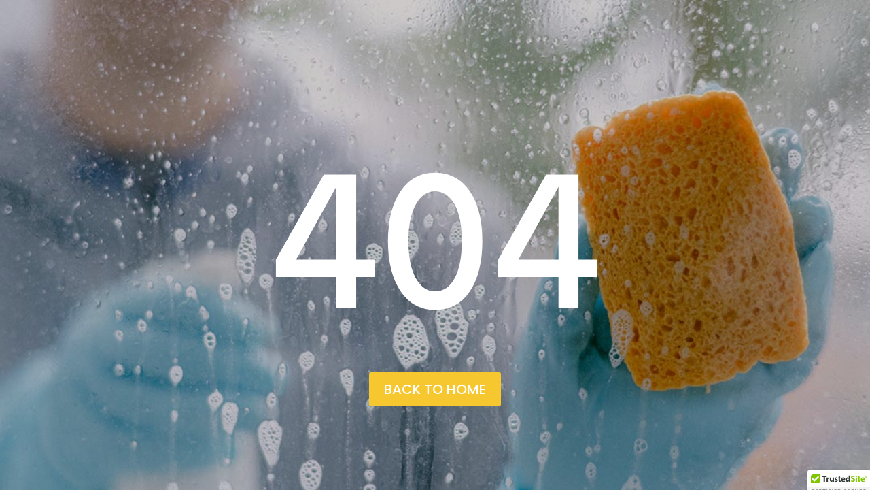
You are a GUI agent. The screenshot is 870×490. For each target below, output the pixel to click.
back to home (435, 389)
